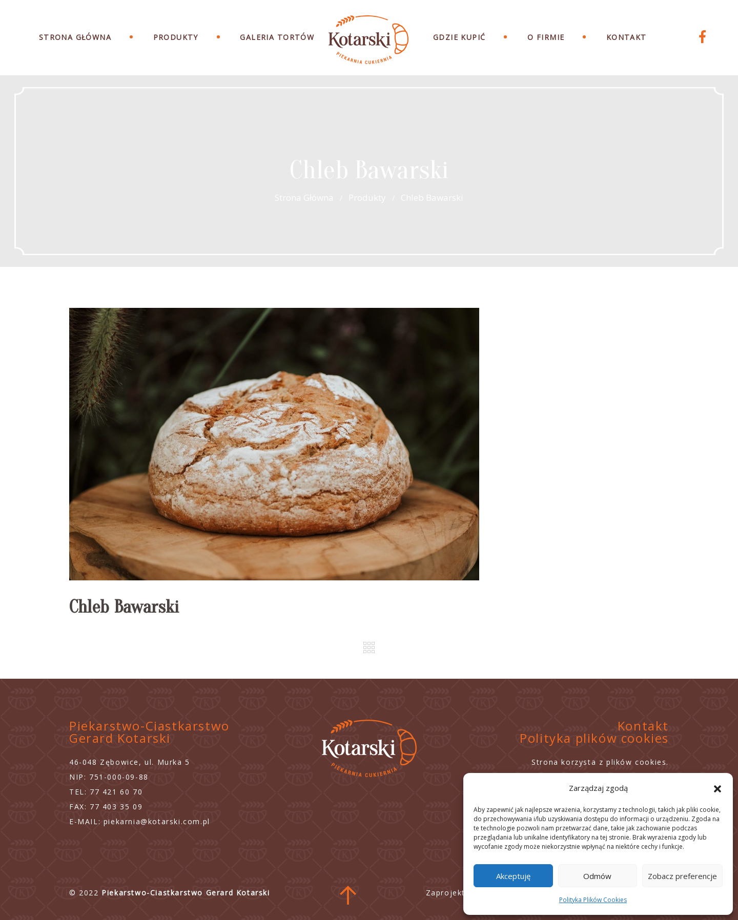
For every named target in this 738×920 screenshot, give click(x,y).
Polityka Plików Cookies (593, 899)
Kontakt (626, 37)
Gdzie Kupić (459, 37)
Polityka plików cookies (594, 737)
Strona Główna (75, 37)
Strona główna (304, 197)
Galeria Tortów (277, 37)
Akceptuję (513, 876)
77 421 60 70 (116, 792)
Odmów (597, 876)
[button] (717, 788)
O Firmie (545, 37)
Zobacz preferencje (682, 876)
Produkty (175, 37)
